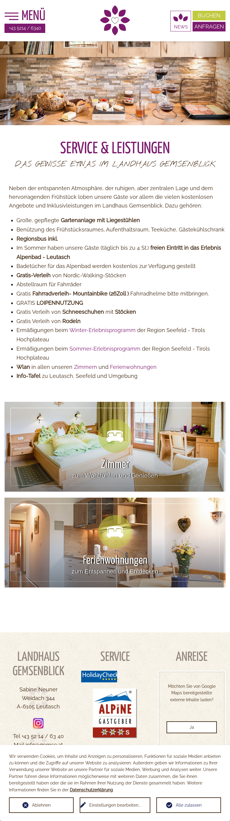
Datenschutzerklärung (91, 789)
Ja (192, 727)
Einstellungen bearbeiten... (115, 805)
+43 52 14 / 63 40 (43, 736)
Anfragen (209, 26)
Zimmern (85, 367)
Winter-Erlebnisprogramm (102, 330)
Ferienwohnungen (133, 367)
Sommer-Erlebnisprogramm (104, 349)
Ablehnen (41, 805)
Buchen (209, 15)
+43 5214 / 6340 (25, 28)
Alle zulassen (189, 805)
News (181, 27)
